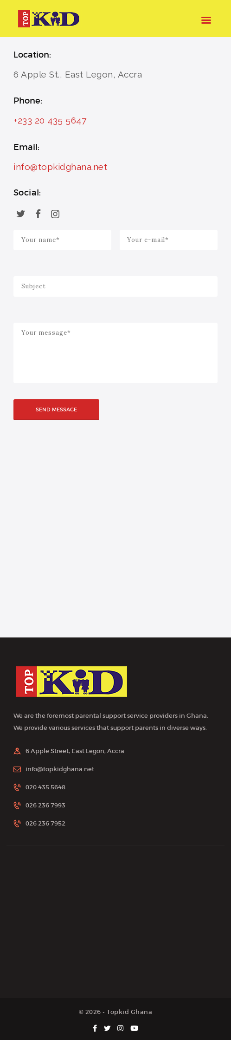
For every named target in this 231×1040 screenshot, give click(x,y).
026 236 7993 (45, 805)
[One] (115, 542)
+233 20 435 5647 (49, 120)
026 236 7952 (45, 823)
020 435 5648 (45, 787)
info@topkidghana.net (60, 167)
